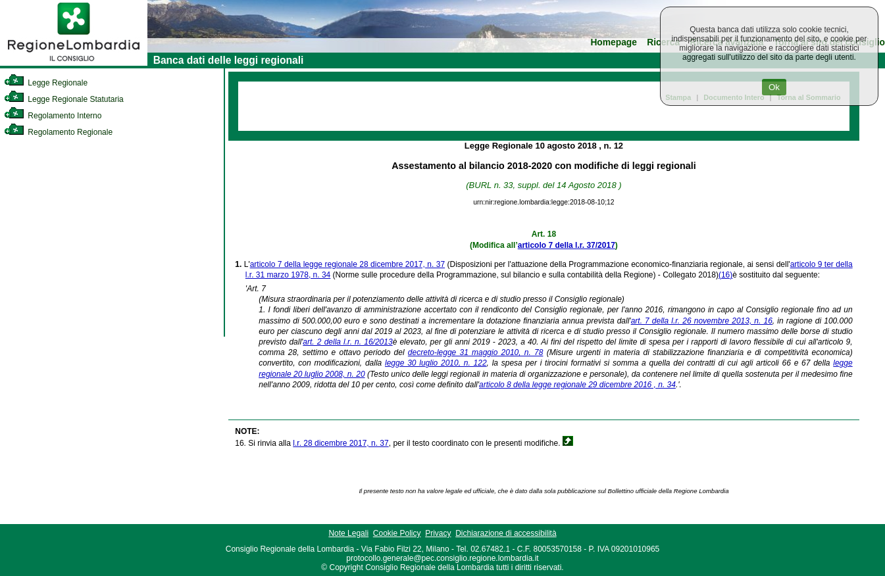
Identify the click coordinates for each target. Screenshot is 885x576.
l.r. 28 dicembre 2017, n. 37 (340, 443)
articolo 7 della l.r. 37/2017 (566, 245)
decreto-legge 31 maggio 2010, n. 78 (476, 352)
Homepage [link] (613, 42)
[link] (73, 63)
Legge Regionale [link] (46, 82)
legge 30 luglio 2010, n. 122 (436, 363)
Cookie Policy (397, 533)
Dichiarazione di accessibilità (505, 533)
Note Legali (348, 533)
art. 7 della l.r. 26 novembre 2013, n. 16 (701, 320)
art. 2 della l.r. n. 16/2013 (347, 342)
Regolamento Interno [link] (52, 115)
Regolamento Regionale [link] (58, 132)
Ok (774, 87)
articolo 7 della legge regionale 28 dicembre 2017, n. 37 (347, 264)
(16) (725, 274)
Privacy (438, 533)
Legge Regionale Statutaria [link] (64, 99)
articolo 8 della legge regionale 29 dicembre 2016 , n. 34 (577, 384)
